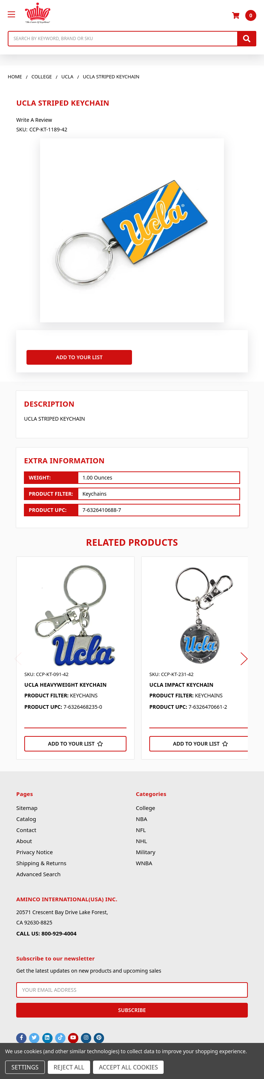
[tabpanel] (79, 658)
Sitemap (27, 807)
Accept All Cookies (128, 1067)
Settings (25, 1067)
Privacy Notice (34, 852)
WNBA (144, 863)
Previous (18, 658)
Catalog (26, 818)
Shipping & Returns (41, 863)
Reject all (69, 1067)
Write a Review (34, 119)
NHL (141, 841)
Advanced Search (38, 874)
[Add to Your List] (75, 743)
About (24, 841)
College (145, 807)
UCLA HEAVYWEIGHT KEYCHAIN (65, 685)
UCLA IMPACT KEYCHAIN (181, 685)
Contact (26, 830)
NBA (141, 818)
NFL (141, 830)
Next (244, 658)
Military (145, 852)
